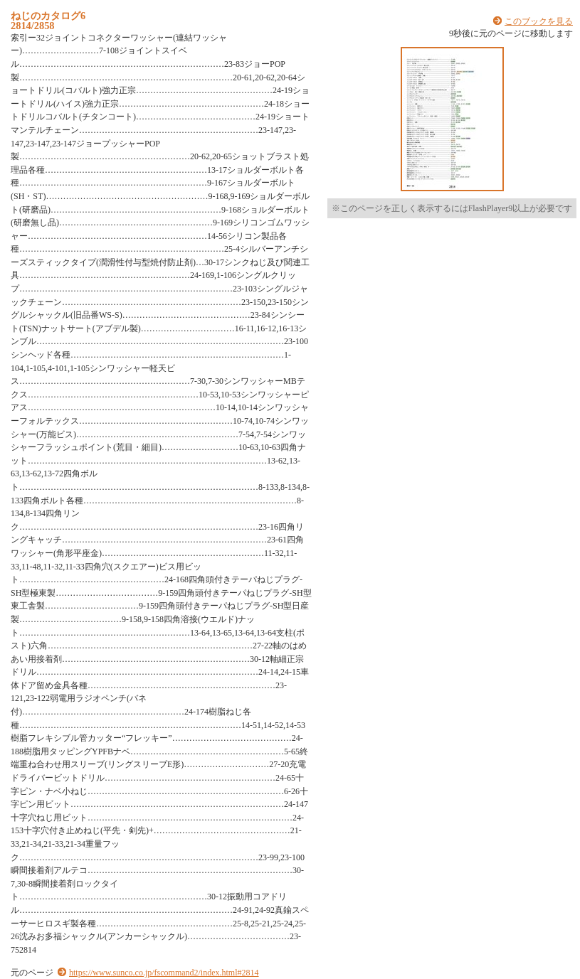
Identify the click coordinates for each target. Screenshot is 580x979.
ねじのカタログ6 (48, 15)
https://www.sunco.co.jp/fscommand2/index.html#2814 (164, 973)
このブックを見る (539, 21)
